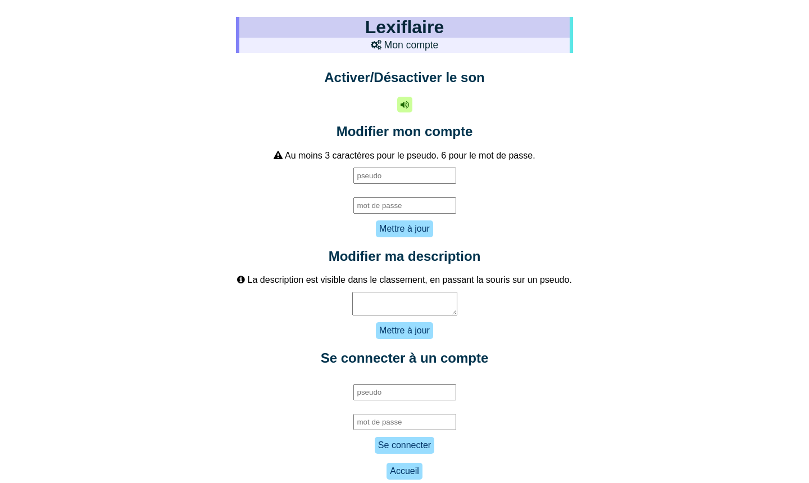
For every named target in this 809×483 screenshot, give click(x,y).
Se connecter (404, 448)
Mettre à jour (404, 228)
